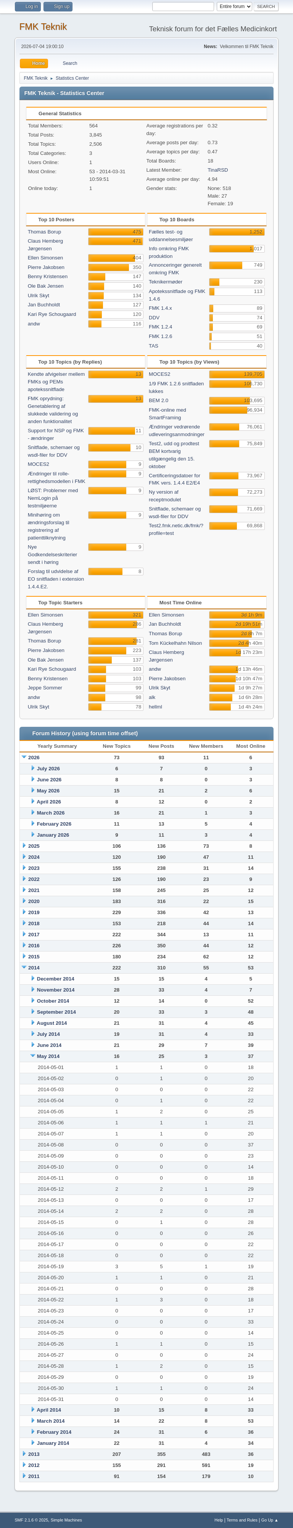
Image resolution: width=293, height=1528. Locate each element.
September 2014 (56, 1012)
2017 (34, 934)
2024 (34, 857)
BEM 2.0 (158, 400)
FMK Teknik (43, 26)
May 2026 (48, 791)
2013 (34, 1454)
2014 (34, 968)
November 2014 (56, 990)
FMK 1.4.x (160, 308)
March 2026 (51, 813)
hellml (155, 707)
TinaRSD (218, 170)
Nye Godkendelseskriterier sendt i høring (52, 554)
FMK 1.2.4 (160, 327)
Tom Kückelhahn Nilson (175, 643)
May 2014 (48, 1056)
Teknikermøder (165, 282)
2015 (34, 957)
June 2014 (49, 1045)
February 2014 (54, 1432)
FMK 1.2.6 (160, 336)
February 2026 (54, 824)
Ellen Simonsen (45, 258)
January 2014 (53, 1443)
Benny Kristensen (48, 276)
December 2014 (55, 979)
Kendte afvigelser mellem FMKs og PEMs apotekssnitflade (56, 381)
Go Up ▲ (270, 1520)
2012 (34, 1465)
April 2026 (49, 802)
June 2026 (49, 780)
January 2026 (53, 835)
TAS (153, 346)
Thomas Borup (44, 232)
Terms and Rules (242, 1520)
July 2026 (48, 768)
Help (218, 1520)
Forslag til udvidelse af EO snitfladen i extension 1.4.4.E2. (56, 578)
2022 (34, 879)
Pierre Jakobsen (46, 267)
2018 (34, 923)
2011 (34, 1476)
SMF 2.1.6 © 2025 (31, 1520)
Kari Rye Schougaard (52, 314)
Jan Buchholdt (44, 305)
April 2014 (49, 1410)
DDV (154, 317)
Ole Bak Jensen (46, 286)
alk (152, 697)
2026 (34, 757)
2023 (34, 868)
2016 (34, 945)
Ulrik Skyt (38, 295)
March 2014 (51, 1421)
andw (34, 324)
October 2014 (53, 1001)
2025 (34, 846)
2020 (34, 901)
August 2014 (52, 1023)
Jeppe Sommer (45, 688)
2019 (34, 912)
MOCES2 (38, 464)
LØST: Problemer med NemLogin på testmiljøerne (53, 498)
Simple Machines (66, 1520)
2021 (34, 890)
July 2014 (48, 1034)
